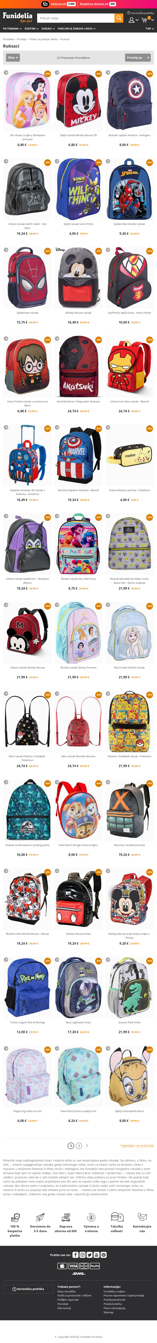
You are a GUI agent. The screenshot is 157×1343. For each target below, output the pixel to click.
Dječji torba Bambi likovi (129, 1111)
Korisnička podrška (28, 1289)
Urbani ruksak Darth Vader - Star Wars (27, 226)
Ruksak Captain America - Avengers (129, 135)
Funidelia (8, 39)
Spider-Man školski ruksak (129, 224)
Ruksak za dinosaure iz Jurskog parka (27, 845)
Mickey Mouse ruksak (78, 312)
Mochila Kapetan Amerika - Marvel (78, 490)
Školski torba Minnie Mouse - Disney (27, 934)
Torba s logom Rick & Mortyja (27, 1022)
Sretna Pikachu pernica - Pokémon (129, 490)
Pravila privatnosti (114, 1299)
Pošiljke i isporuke (68, 1299)
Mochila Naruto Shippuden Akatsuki (78, 401)
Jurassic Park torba (129, 1022)
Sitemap (108, 1312)
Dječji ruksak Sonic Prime (78, 224)
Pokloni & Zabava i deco (75, 28)
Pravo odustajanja (114, 1308)
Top (148, 28)
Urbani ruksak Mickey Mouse (27, 667)
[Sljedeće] (87, 1145)
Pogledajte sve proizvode (137, 1145)
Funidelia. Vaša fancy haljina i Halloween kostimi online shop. (17, 17)
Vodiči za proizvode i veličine (74, 1295)
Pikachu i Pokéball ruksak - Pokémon (129, 756)
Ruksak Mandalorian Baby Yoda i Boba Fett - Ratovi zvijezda (129, 581)
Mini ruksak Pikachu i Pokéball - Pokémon (27, 758)
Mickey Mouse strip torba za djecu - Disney (129, 936)
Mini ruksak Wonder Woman (78, 756)
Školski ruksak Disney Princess (78, 667)
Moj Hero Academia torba (129, 845)
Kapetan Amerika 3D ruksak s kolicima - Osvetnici (27, 492)
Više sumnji (64, 1308)
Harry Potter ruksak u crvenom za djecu (27, 403)
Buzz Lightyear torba (78, 1022)
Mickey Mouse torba (78, 934)
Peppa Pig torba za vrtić (27, 1111)
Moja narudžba (66, 1291)
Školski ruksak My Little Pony (78, 579)
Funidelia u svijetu (114, 1291)
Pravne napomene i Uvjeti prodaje (124, 1295)
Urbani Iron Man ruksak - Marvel (129, 401)
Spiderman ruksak (27, 312)
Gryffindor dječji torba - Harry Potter (129, 312)
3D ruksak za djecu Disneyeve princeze (27, 137)
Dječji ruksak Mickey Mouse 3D (78, 135)
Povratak (62, 1304)
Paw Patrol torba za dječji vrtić (78, 1111)
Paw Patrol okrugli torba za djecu (78, 845)
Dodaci (47, 28)
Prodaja (21, 39)
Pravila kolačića (113, 1304)
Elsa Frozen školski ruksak (129, 667)
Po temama (11, 28)
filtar (11, 57)
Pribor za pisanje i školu (44, 39)
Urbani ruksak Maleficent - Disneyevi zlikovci (27, 581)
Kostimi (30, 28)
